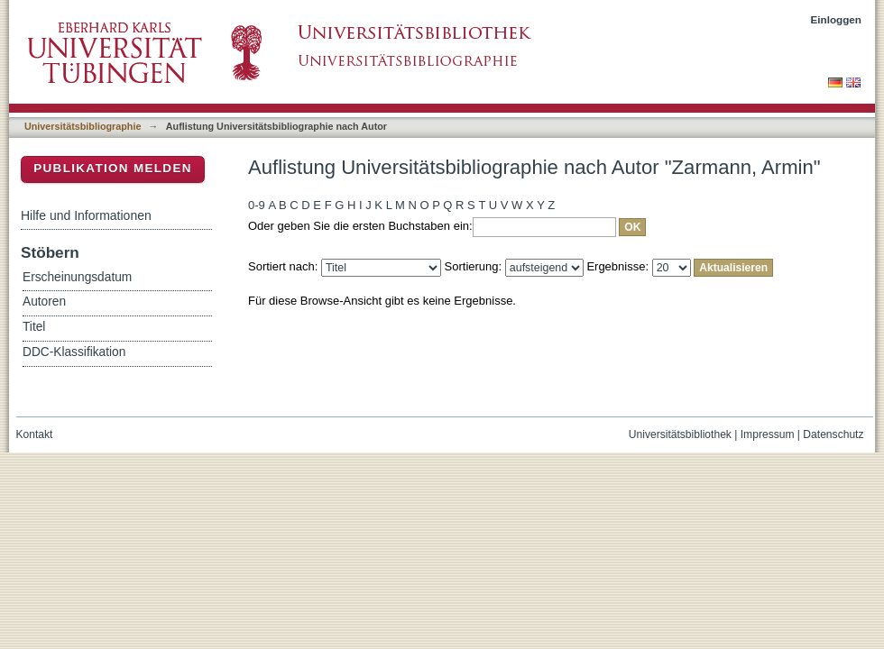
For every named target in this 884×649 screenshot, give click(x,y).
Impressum (768, 434)
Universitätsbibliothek (680, 434)
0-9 (256, 205)
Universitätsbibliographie (82, 126)
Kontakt (34, 434)
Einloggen (836, 19)
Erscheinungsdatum (77, 277)
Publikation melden (112, 168)
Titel (34, 327)
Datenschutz (833, 434)
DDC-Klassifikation (74, 352)
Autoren (44, 301)
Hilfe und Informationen (86, 215)
